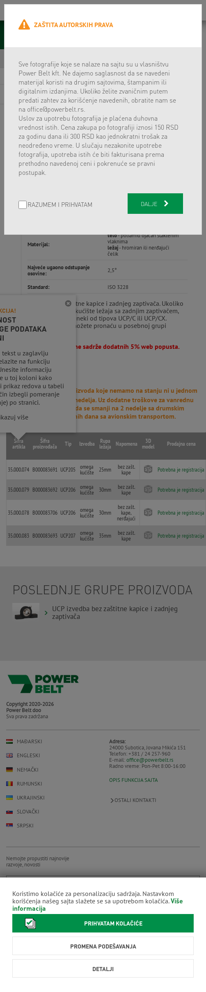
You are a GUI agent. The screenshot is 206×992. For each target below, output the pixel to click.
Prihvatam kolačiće (81, 923)
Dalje (155, 203)
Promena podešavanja (103, 946)
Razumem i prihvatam (59, 205)
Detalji (103, 968)
